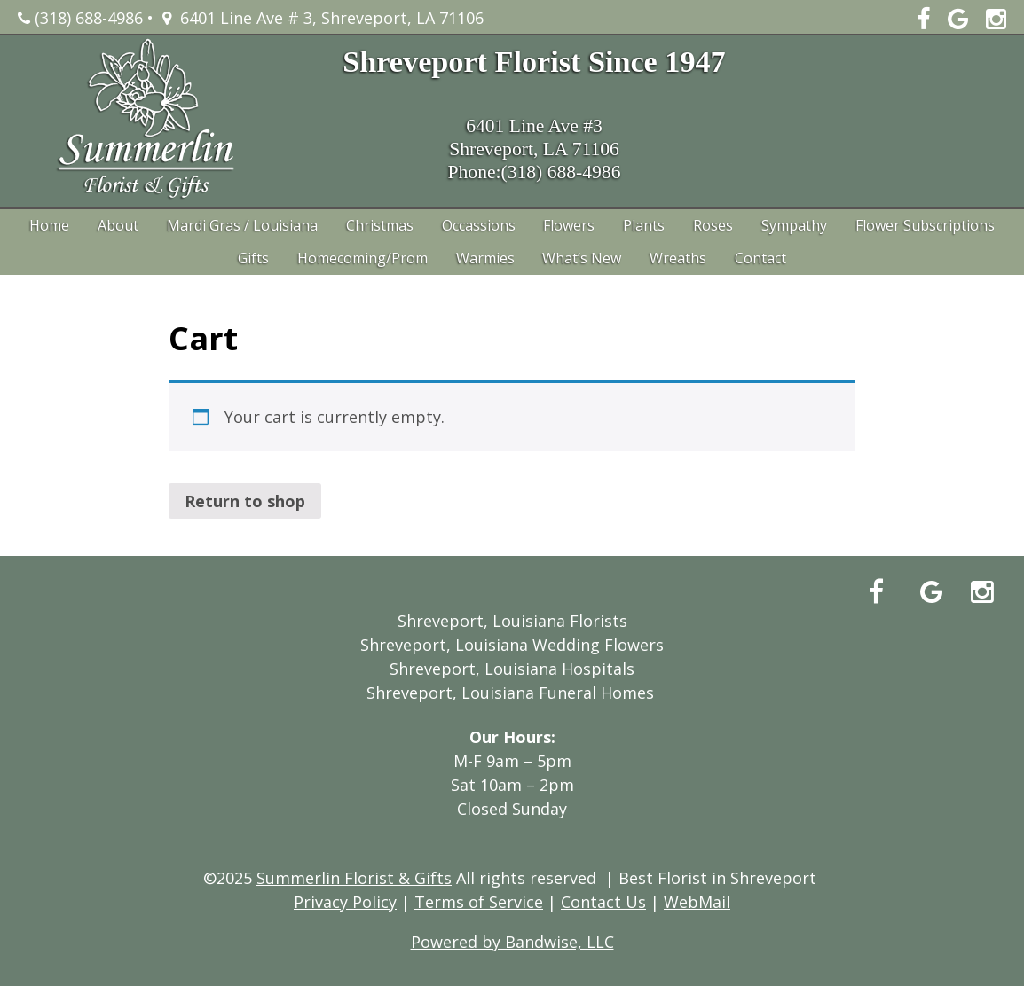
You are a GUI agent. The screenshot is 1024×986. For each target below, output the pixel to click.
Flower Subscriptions (925, 225)
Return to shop (245, 501)
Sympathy (794, 225)
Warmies (485, 258)
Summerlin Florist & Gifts (354, 877)
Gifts (253, 258)
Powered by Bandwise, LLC (512, 941)
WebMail (697, 901)
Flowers (569, 225)
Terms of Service (478, 901)
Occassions (479, 225)
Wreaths (678, 258)
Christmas (380, 225)
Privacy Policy (345, 901)
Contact (760, 258)
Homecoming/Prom (362, 258)
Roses (713, 225)
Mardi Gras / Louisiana (242, 225)
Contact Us (603, 901)
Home (49, 225)
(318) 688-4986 (80, 17)
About (118, 225)
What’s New (581, 258)
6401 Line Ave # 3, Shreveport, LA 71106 (323, 17)
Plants (644, 225)
